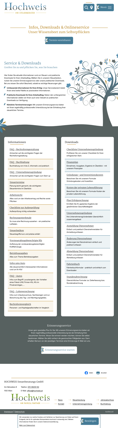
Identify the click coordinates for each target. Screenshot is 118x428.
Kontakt (61, 404)
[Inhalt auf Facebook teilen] (89, 373)
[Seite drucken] (101, 373)
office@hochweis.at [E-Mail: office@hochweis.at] (35, 391)
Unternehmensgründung (82, 404)
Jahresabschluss (107, 400)
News (60, 400)
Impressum (8, 412)
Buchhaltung (106, 404)
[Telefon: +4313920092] (33, 387)
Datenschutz (20, 412)
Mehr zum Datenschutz (27, 425)
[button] (59, 350)
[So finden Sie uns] (91, 7)
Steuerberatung (79, 400)
